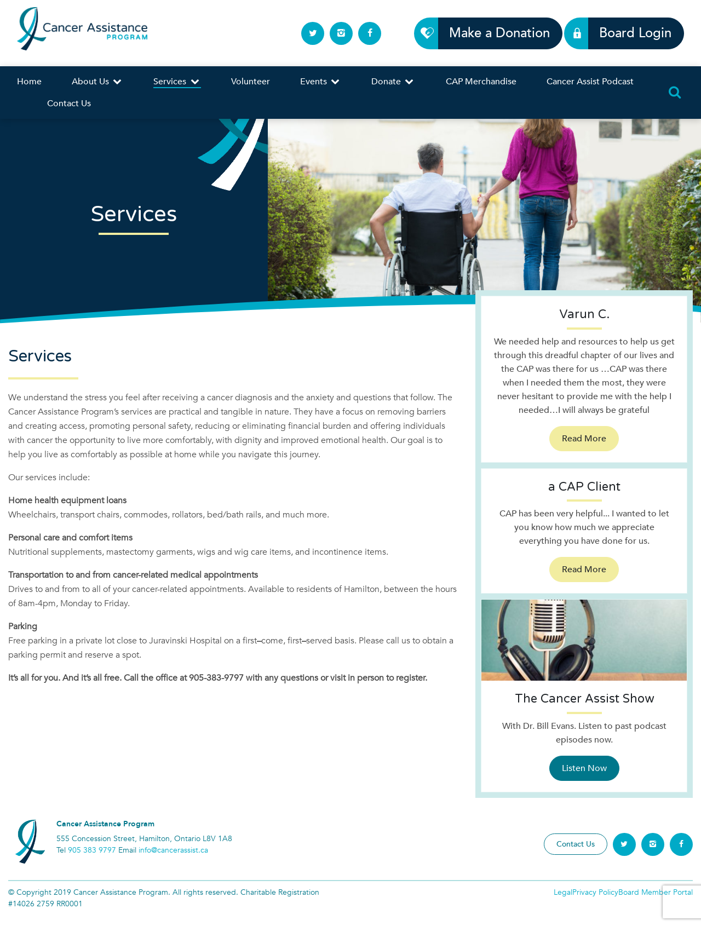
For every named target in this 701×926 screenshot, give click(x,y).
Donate (393, 82)
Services (176, 82)
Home (29, 82)
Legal (563, 892)
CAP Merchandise (481, 82)
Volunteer (250, 82)
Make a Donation (493, 33)
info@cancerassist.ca (173, 850)
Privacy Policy (595, 892)
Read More (584, 439)
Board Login (629, 33)
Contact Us (69, 103)
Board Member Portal (655, 892)
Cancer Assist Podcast (590, 82)
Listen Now (584, 768)
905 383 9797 (92, 850)
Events (320, 82)
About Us (97, 82)
